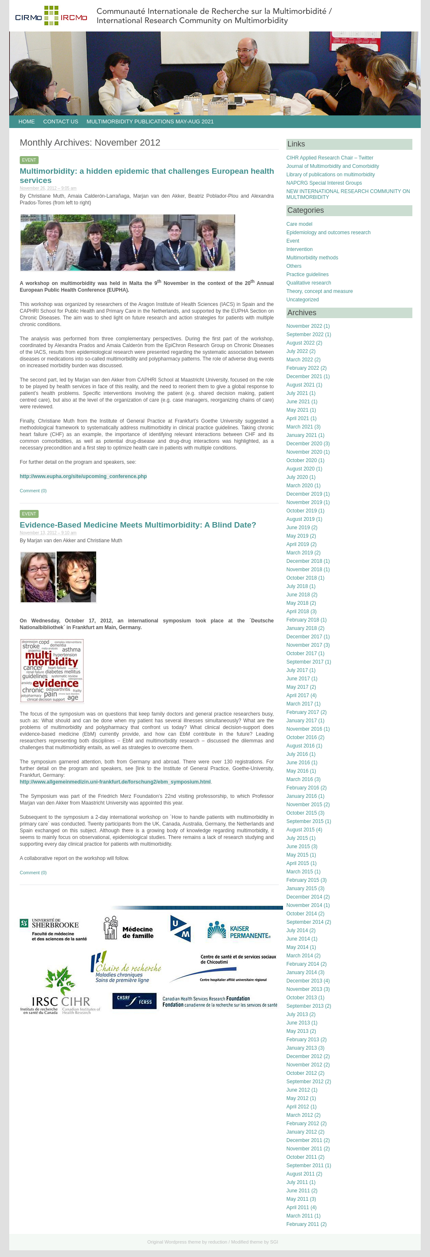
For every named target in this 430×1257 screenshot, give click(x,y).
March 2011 (299, 1216)
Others (294, 266)
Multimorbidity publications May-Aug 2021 (150, 121)
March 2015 (299, 872)
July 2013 (297, 1014)
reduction (217, 1241)
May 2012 (297, 1098)
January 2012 (301, 1132)
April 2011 (297, 1207)
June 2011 (298, 1191)
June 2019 (298, 528)
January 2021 (301, 435)
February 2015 (302, 880)
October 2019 (301, 511)
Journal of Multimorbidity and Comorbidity (332, 166)
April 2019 (297, 544)
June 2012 (298, 1090)
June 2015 (298, 846)
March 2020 (299, 486)
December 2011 (304, 1140)
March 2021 (299, 427)
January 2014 (301, 972)
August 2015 (300, 830)
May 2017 (297, 687)
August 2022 (300, 343)
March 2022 (299, 360)
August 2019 (300, 519)
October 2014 (301, 914)
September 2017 (305, 662)
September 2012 (305, 1082)
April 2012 (297, 1107)
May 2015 (297, 855)
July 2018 (297, 586)
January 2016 (301, 796)
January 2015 (301, 888)
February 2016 (302, 788)
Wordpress (176, 1241)
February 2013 (302, 1040)
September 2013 (305, 1006)
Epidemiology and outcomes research (328, 232)
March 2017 (299, 704)
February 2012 (302, 1123)
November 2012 (304, 1065)
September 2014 (305, 922)
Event (29, 160)
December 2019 (304, 494)
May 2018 (297, 603)
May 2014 (297, 947)
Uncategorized (302, 300)
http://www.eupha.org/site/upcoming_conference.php (83, 476)
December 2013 (304, 981)
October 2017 (301, 653)
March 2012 (299, 1115)
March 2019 (299, 553)
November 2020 (304, 452)
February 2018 (302, 620)
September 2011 (305, 1165)
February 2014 (302, 964)
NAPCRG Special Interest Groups (324, 183)
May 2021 (297, 410)
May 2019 (297, 536)
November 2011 (304, 1149)
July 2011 (297, 1182)
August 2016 (300, 746)
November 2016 (304, 729)
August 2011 (300, 1174)
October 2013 (301, 998)
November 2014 (304, 905)
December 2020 (304, 444)
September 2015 (305, 821)
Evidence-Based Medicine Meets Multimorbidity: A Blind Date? (138, 524)
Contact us (60, 121)
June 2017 (298, 679)
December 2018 (304, 561)
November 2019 (304, 502)
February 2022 (302, 368)
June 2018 (298, 595)
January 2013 (301, 1048)
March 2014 (299, 956)
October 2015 (301, 813)
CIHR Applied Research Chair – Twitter (329, 158)
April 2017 (297, 695)
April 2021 (297, 418)
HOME (26, 121)
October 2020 (301, 460)
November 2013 (304, 989)
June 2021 (298, 402)
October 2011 (301, 1157)
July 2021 (297, 393)
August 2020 (300, 469)
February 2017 (302, 712)
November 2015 (304, 805)
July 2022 (297, 351)
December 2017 (304, 637)
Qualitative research (308, 283)
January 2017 (301, 721)
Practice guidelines (307, 274)
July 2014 (297, 930)
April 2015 (297, 863)
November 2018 (304, 569)
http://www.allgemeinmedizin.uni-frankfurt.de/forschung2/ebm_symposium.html (115, 782)
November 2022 (304, 326)
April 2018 (297, 611)
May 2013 (297, 1031)
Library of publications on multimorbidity (330, 175)
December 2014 (304, 897)
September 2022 (305, 334)
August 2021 (300, 385)
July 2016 (297, 754)
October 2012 (301, 1073)
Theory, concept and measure (319, 291)
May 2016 (297, 771)
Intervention (299, 249)
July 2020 (297, 477)
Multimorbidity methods (312, 258)
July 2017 (297, 670)
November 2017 (304, 645)
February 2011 (302, 1224)
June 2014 (298, 939)
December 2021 (304, 376)
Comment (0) (33, 490)
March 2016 (299, 779)
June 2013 (298, 1023)
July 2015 (297, 838)
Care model (299, 224)
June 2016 (298, 763)
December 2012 (304, 1056)
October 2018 (301, 578)
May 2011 (297, 1199)
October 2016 (301, 737)
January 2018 (301, 628)
